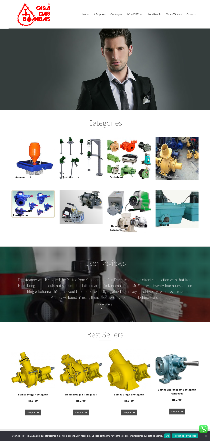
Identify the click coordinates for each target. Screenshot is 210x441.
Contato (191, 14)
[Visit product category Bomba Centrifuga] (129, 158)
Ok (167, 436)
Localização (154, 14)
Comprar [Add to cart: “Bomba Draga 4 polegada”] (31, 412)
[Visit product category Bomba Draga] (177, 158)
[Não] (206, 436)
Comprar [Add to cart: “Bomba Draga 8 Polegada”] (127, 412)
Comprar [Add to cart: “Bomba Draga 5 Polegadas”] (79, 412)
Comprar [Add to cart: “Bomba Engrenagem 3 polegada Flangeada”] (175, 411)
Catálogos (116, 14)
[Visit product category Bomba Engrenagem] (33, 204)
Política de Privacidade (185, 436)
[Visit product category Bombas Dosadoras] (129, 211)
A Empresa (99, 14)
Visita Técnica (174, 14)
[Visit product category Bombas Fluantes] (177, 209)
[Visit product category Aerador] (33, 158)
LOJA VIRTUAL (135, 14)
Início (85, 14)
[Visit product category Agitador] (81, 158)
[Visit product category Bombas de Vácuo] (81, 207)
